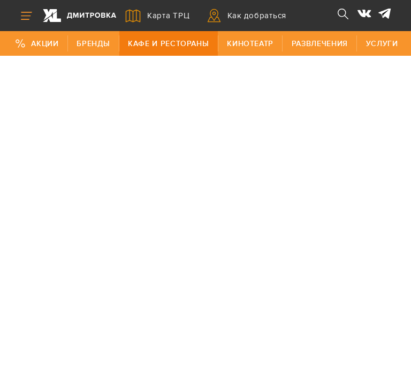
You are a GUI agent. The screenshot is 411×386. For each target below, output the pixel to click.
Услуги (382, 43)
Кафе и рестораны (168, 43)
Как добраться (247, 16)
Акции (36, 43)
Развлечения (320, 43)
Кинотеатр (250, 43)
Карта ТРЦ (157, 16)
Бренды (93, 43)
